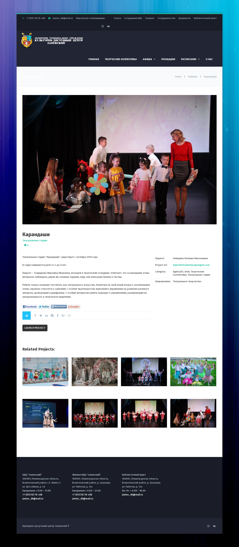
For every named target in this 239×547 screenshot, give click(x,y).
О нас (209, 59)
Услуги (117, 18)
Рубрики (192, 76)
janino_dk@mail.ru (63, 18)
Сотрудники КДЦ (133, 18)
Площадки (168, 59)
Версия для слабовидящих (90, 18)
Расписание (188, 59)
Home (178, 76)
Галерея (149, 18)
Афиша (147, 59)
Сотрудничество (166, 18)
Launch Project (35, 328)
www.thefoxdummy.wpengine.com (191, 265)
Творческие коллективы (121, 59)
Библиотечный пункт (205, 18)
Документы (185, 18)
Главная (93, 59)
